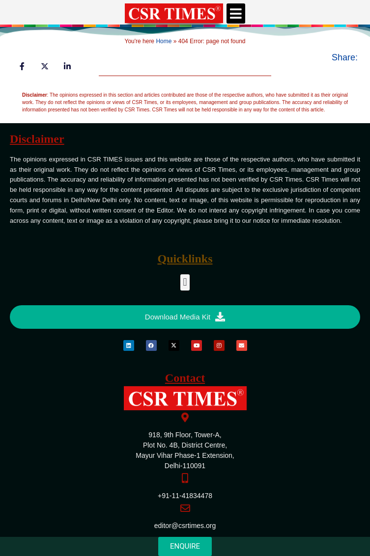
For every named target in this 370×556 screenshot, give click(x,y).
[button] (236, 13)
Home (163, 41)
